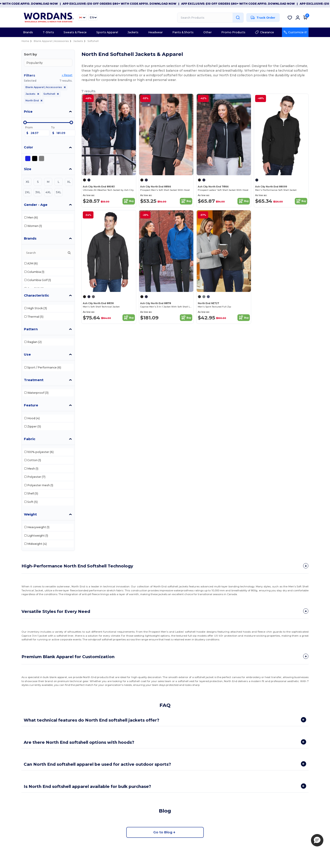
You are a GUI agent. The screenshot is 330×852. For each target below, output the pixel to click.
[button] (317, 840)
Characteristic (36, 295)
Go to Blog (165, 831)
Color (28, 147)
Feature (31, 405)
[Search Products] (210, 18)
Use (27, 354)
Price (28, 112)
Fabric (29, 439)
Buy (129, 201)
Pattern (31, 329)
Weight (30, 514)
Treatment (33, 380)
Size (27, 169)
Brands (30, 238)
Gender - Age (35, 205)
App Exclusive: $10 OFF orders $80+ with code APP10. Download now (126, 3)
